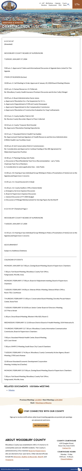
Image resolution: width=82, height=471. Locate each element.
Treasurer (9, 460)
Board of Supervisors (37, 451)
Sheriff (40, 457)
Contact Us (66, 448)
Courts (64, 3)
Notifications (41, 425)
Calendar (58, 3)
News (65, 5)
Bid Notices (49, 3)
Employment (53, 5)
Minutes (12, 390)
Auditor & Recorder (29, 457)
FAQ (60, 5)
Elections (44, 5)
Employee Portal (24, 469)
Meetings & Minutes (13, 23)
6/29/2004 (58, 400)
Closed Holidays (66, 459)
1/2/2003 (38, 400)
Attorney (17, 457)
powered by (76, 469)
